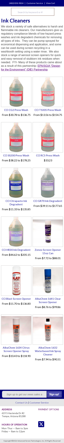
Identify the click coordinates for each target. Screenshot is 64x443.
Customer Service (34, 3)
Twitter (34, 424)
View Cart (50, 3)
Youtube (55, 424)
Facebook (48, 424)
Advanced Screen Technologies (5, 12)
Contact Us (21, 402)
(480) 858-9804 (16, 3)
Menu (59, 12)
